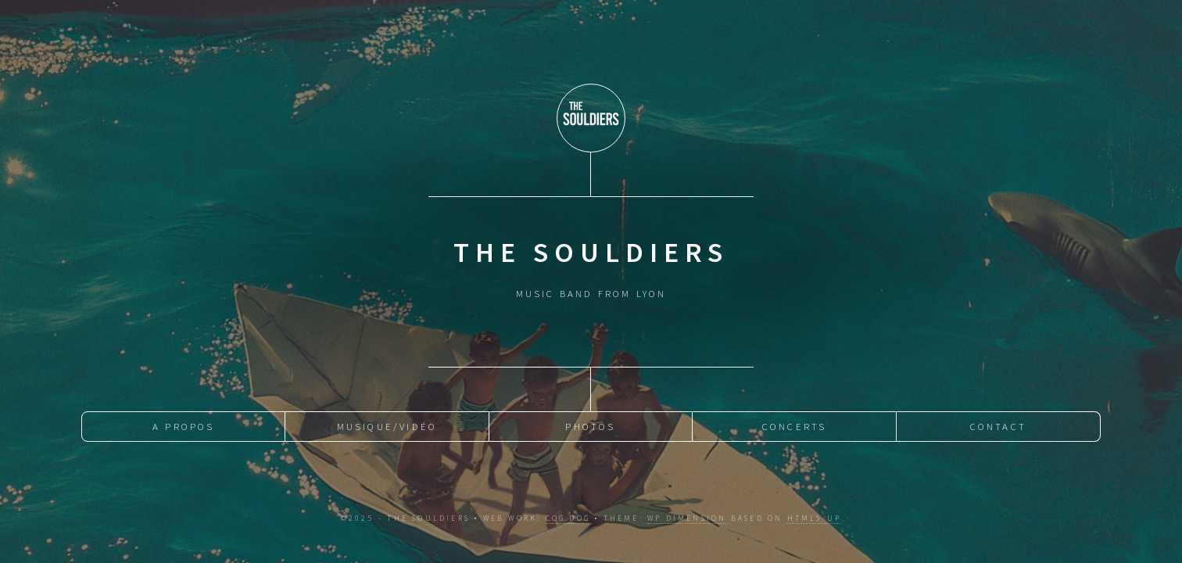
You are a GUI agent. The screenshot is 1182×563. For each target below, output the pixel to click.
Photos (590, 426)
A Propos (183, 426)
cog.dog (568, 518)
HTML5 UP (814, 518)
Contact (998, 426)
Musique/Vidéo (387, 426)
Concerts (794, 426)
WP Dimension (686, 518)
